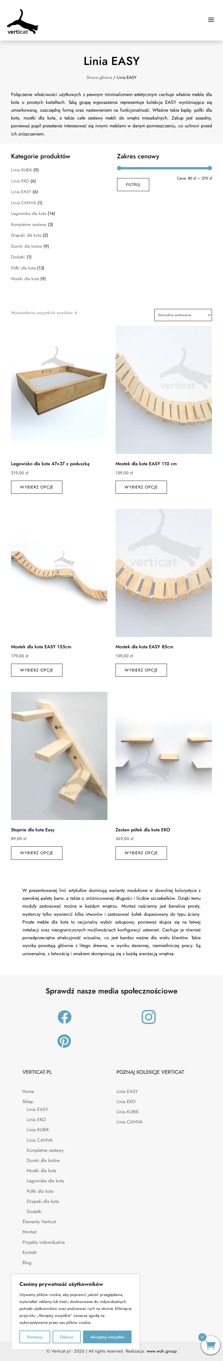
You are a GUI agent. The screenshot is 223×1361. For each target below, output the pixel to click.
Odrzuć (66, 1337)
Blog (26, 1262)
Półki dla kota (23, 268)
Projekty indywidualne (43, 1242)
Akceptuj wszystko (107, 1337)
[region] (75, 1312)
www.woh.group (162, 1351)
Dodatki (18, 257)
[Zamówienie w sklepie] (183, 315)
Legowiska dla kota (28, 213)
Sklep (27, 1101)
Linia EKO (20, 181)
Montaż (29, 1231)
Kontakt (29, 1252)
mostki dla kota (39, 118)
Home (28, 1091)
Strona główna (99, 77)
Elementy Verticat (39, 1221)
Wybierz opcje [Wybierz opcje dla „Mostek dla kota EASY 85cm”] (141, 670)
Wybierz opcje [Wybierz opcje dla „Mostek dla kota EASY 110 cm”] (141, 487)
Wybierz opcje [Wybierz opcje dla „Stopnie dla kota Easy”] (36, 853)
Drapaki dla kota (26, 235)
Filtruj (133, 184)
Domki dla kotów (26, 246)
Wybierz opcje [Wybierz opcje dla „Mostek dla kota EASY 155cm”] (36, 670)
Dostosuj (35, 1337)
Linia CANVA (23, 203)
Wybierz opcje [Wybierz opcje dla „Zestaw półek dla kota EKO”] (141, 853)
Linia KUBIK (21, 170)
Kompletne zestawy (28, 224)
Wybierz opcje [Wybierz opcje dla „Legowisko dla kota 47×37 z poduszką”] (36, 487)
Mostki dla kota (25, 279)
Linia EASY (21, 192)
